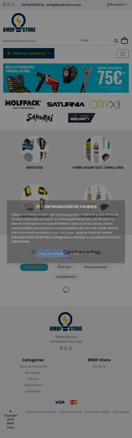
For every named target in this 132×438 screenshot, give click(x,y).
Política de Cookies (63, 232)
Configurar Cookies (82, 253)
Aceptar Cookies (51, 253)
